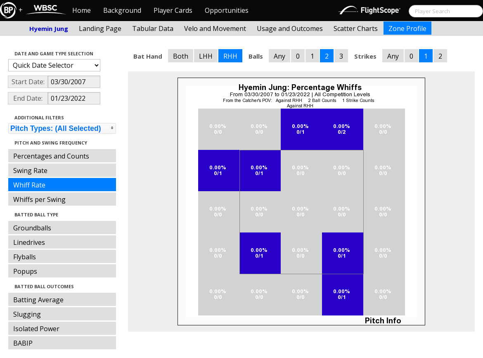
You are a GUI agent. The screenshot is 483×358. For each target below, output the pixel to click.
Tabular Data (152, 28)
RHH (230, 56)
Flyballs (24, 256)
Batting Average (38, 299)
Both (180, 56)
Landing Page (100, 28)
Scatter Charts (356, 28)
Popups (25, 271)
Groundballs (32, 227)
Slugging (27, 314)
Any (279, 56)
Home (81, 10)
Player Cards (173, 10)
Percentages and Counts (51, 156)
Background (122, 10)
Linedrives (29, 242)
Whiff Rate (29, 185)
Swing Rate (30, 170)
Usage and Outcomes (290, 28)
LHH (206, 56)
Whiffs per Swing (39, 199)
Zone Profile (407, 28)
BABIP (23, 343)
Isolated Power (36, 328)
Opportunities (227, 10)
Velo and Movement (215, 28)
